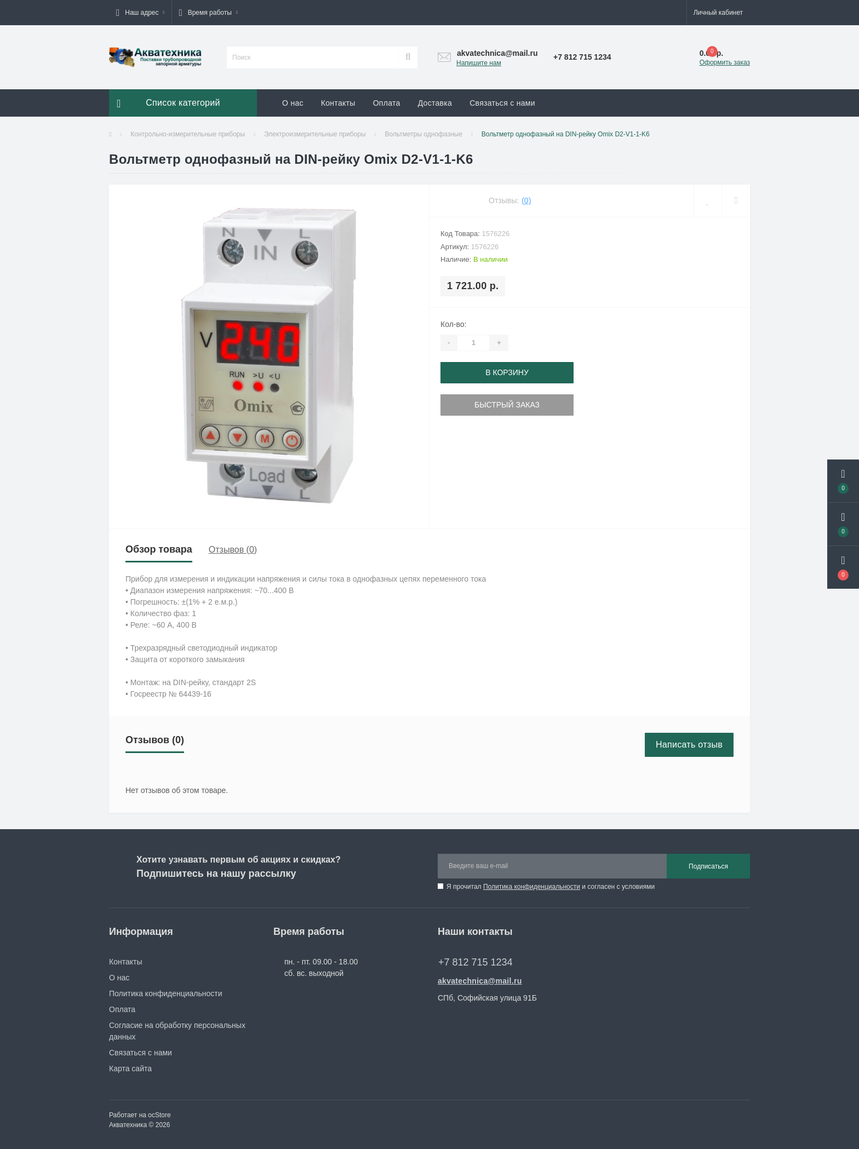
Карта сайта (130, 1068)
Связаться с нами (502, 103)
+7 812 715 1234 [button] (475, 962)
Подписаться (708, 866)
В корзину (507, 372)
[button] (140, 12)
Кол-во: (453, 324)
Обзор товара (158, 549)
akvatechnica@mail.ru (480, 980)
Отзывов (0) (233, 549)
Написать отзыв (689, 744)
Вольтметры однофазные (423, 134)
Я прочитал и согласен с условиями (550, 887)
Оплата (386, 103)
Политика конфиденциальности (531, 887)
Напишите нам (478, 63)
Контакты (338, 103)
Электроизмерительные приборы (315, 134)
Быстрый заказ (507, 404)
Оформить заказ (725, 62)
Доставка (435, 103)
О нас (292, 103)
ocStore (159, 1115)
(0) (526, 200)
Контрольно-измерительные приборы (187, 134)
